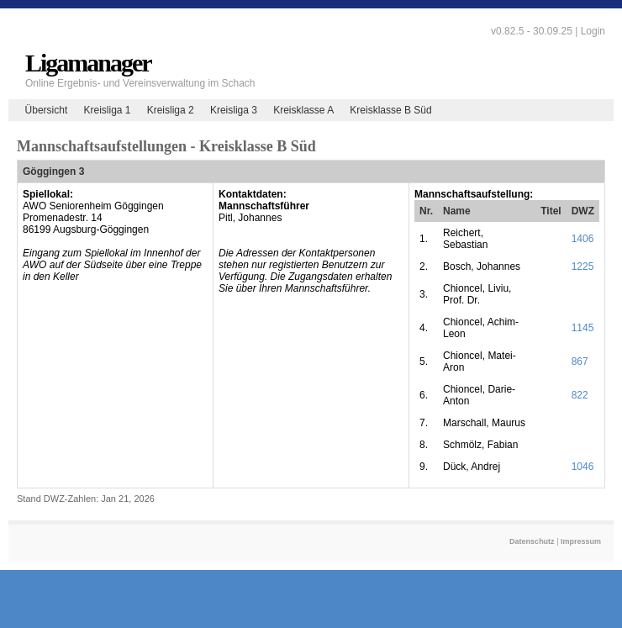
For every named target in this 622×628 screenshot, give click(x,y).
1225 (583, 266)
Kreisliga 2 (170, 110)
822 (580, 395)
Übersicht (46, 110)
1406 (583, 239)
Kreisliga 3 (233, 110)
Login (593, 31)
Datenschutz (532, 541)
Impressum (581, 541)
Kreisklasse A (303, 110)
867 (580, 361)
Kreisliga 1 (106, 110)
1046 (583, 466)
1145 (583, 328)
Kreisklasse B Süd (390, 110)
